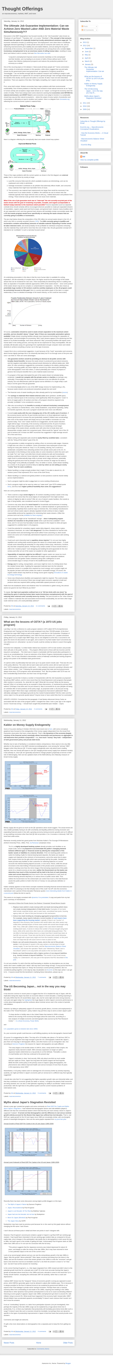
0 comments (42, 1093)
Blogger (68, 1363)
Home (38, 1343)
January (88, 64)
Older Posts (68, 1343)
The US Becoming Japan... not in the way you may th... (93, 91)
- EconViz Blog (85, 145)
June (87, 51)
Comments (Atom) (43, 1349)
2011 (85, 103)
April (87, 58)
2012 (85, 45)
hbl (12, 606)
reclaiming (29, 203)
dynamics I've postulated (40, 897)
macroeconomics (15, 609)
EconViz (49, 970)
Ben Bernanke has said (42, 53)
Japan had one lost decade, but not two (21, 1214)
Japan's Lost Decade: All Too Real (19, 1211)
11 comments (40, 606)
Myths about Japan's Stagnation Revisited (30, 1102)
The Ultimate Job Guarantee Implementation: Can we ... (94, 70)
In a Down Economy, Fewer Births (27, 1021)
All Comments (88, 30)
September (89, 48)
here (9, 486)
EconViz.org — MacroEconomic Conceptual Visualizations (91, 128)
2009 (85, 109)
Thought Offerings (22, 8)
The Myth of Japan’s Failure (17, 1204)
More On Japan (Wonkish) (17, 1217)
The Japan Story (13, 1221)
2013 (85, 42)
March (87, 61)
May (86, 55)
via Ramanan (34, 843)
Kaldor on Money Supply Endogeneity (27, 724)
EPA (36, 221)
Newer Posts (9, 1343)
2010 (85, 106)
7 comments (42, 977)
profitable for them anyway (32, 515)
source (65, 392)
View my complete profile (89, 160)
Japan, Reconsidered (15, 1208)
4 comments (38, 709)
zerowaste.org (64, 99)
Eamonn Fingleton (18, 1044)
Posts (85, 26)
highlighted (28, 1000)
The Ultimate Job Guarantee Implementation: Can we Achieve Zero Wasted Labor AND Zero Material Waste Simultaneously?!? (36, 28)
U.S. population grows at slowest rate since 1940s (21, 1029)
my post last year (60, 1119)
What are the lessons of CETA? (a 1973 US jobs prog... (94, 78)
